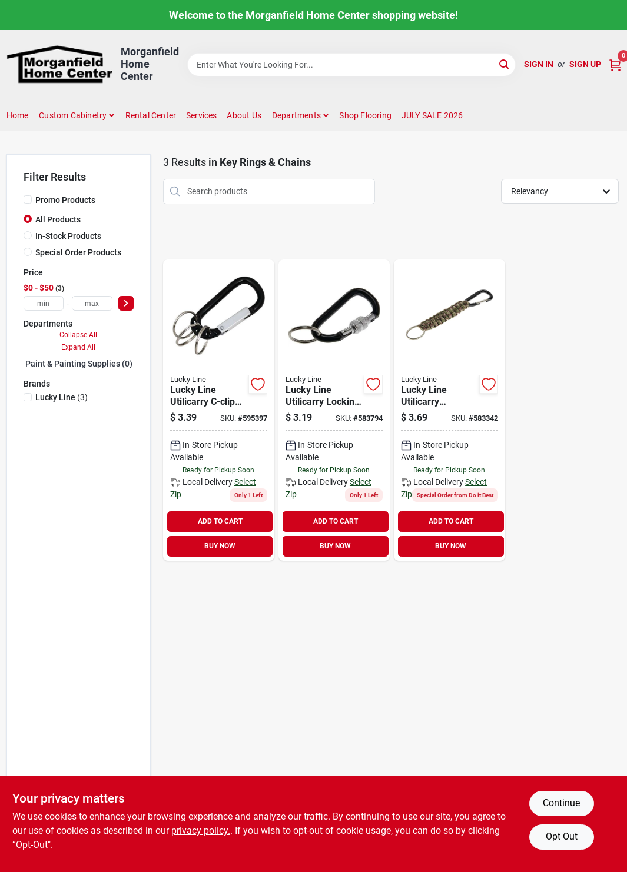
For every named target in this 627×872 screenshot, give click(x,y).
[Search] (504, 64)
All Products (58, 219)
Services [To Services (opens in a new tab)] (201, 115)
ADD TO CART (220, 521)
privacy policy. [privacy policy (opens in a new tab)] (200, 830)
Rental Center (151, 115)
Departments (296, 115)
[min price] (44, 303)
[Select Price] (126, 303)
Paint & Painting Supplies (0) (78, 363)
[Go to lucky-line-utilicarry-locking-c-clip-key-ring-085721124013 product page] (334, 410)
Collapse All (78, 335)
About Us (244, 115)
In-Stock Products (68, 236)
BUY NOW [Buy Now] (219, 546)
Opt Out (562, 836)
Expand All (78, 347)
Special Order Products (78, 252)
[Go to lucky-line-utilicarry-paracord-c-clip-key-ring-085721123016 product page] (449, 410)
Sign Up (585, 64)
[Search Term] (351, 64)
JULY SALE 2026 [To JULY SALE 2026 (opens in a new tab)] (432, 115)
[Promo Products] (28, 199)
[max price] (92, 303)
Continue (561, 802)
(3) (61, 397)
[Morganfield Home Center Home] (59, 64)
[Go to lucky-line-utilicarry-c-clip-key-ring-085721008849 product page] (218, 410)
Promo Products (65, 200)
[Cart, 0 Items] (615, 64)
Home (17, 115)
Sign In (538, 64)
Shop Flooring (365, 115)
